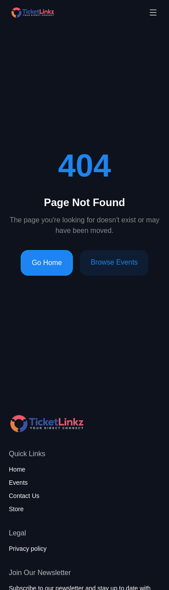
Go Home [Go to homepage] (47, 262)
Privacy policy (28, 549)
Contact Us (24, 496)
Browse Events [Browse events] (114, 262)
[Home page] (55, 12)
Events (18, 482)
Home (17, 469)
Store (16, 509)
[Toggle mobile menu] (153, 12)
